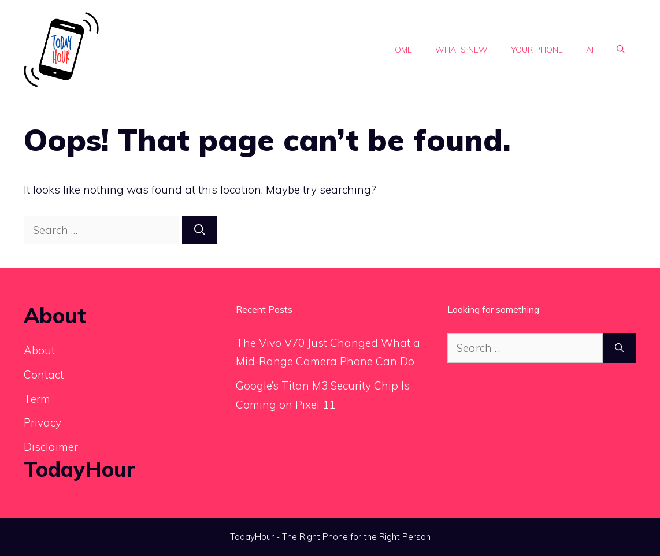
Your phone (537, 50)
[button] (620, 49)
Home (400, 50)
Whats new (461, 50)
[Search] (199, 230)
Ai (590, 50)
